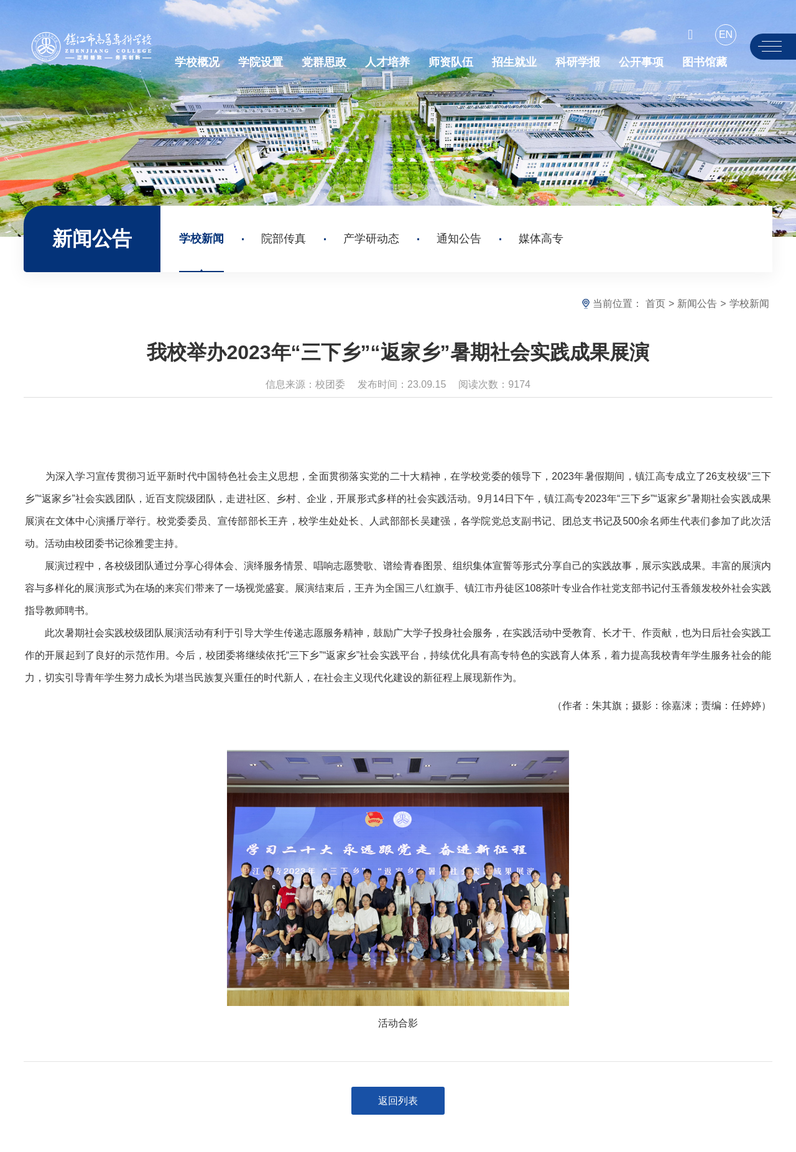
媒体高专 (541, 238)
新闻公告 (697, 303)
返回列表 (398, 1100)
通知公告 (459, 238)
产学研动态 (371, 238)
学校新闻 (201, 238)
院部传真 (283, 238)
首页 (655, 303)
